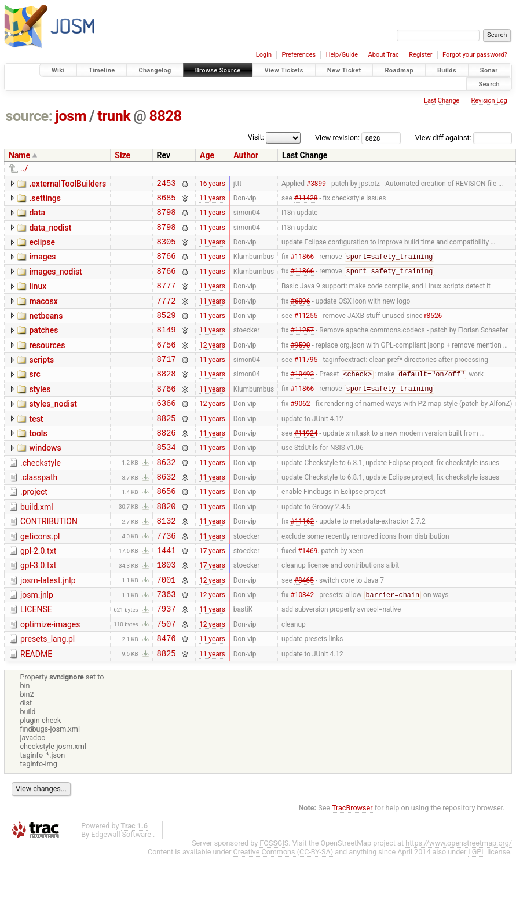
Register (420, 55)
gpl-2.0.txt (38, 594)
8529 (166, 332)
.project (33, 528)
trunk (113, 116)
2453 (166, 184)
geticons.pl (40, 578)
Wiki (58, 70)
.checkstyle (40, 495)
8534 (166, 479)
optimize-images (50, 676)
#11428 (306, 200)
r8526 (433, 332)
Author (245, 155)
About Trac (383, 55)
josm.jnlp (36, 643)
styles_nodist (52, 429)
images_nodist (55, 282)
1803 (166, 611)
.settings (44, 199)
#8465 (304, 628)
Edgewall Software (121, 891)
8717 (166, 381)
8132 (166, 562)
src (34, 396)
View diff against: (463, 137)
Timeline (102, 70)
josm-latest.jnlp (48, 627)
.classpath (38, 512)
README (36, 709)
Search (489, 83)
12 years (212, 365)
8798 (166, 216)
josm (70, 116)
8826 (166, 463)
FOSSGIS (273, 900)
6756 (166, 365)
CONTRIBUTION (49, 561)
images (42, 265)
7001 (166, 628)
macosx (43, 315)
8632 (166, 496)
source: (29, 116)
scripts (41, 380)
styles (39, 413)
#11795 (306, 382)
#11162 (302, 562)
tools (38, 462)
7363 (166, 644)
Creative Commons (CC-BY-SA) (283, 909)
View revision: (337, 137)
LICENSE (36, 659)
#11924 (306, 463)
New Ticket (344, 70)
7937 (166, 660)
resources (47, 364)
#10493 (302, 398)
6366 (166, 430)
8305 (166, 249)
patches (43, 347)
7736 (166, 578)
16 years (212, 184)
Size (122, 155)
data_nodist (50, 232)
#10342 (302, 645)
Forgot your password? (474, 55)
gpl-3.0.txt (38, 610)
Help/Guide (342, 55)
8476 (166, 693)
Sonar (489, 70)
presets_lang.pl (47, 692)
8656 (166, 529)
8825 (166, 447)
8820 (166, 545)
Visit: (256, 137)
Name (19, 155)
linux (37, 298)
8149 (166, 348)
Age (207, 155)
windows (45, 479)
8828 (165, 116)
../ (24, 168)
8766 (166, 266)
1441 (166, 595)
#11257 (302, 349)
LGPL (476, 909)
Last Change (441, 100)
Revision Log (489, 100)
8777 (166, 299)
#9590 (300, 365)
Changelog (154, 70)
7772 (166, 315)
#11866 (302, 267)
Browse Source (218, 70)
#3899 (316, 184)
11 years (212, 200)
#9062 (300, 431)
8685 (166, 200)
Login (264, 55)
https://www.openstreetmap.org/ (458, 900)
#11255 (306, 332)
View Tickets (284, 70)
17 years (212, 595)
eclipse (42, 249)
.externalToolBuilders (67, 183)
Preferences (298, 55)
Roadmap (399, 70)
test (36, 446)
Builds (446, 70)
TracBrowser (352, 865)
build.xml (36, 545)
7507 (166, 677)
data (37, 216)
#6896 (300, 316)
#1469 (307, 595)
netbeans (46, 331)
